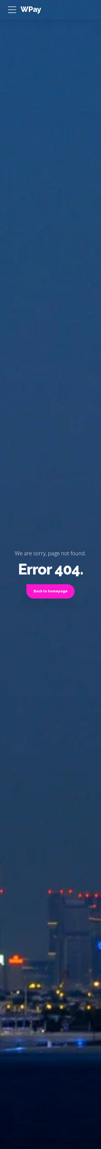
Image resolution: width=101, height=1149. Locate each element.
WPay (30, 9)
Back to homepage (51, 591)
